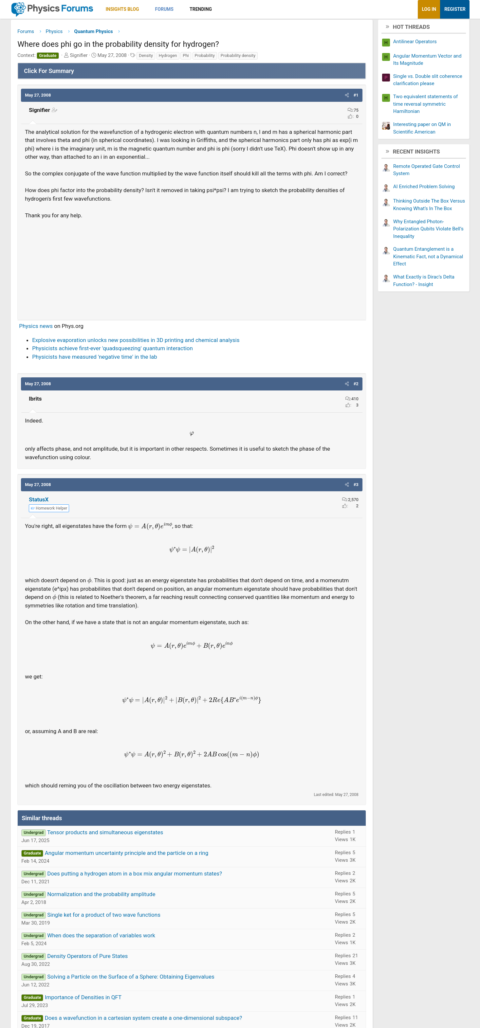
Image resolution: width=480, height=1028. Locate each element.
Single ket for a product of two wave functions (135, 942)
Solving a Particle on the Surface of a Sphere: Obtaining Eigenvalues (162, 1004)
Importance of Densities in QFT (114, 1024)
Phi (217, 57)
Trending (232, 9)
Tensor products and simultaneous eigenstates (136, 859)
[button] (176, 9)
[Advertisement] (191, 286)
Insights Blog (154, 9)
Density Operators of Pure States (119, 983)
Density (177, 57)
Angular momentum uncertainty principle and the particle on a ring (158, 880)
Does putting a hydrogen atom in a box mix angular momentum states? (166, 900)
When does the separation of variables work (133, 962)
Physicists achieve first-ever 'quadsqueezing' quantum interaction (144, 367)
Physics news (67, 345)
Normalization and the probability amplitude (133, 921)
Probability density (269, 57)
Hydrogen (199, 57)
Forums (195, 9)
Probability (236, 57)
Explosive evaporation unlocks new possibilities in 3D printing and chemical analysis (167, 359)
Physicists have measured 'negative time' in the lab (126, 375)
